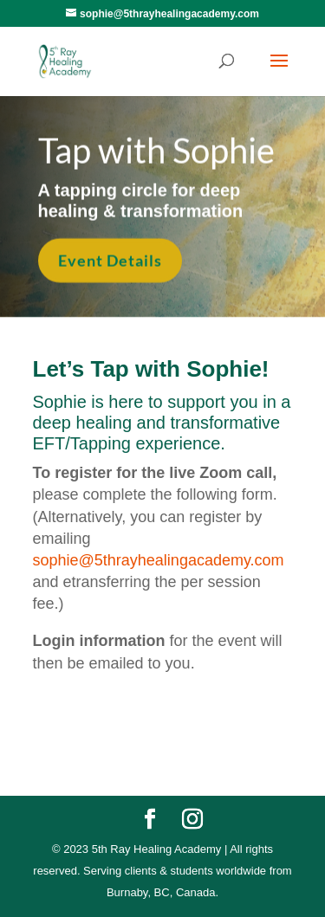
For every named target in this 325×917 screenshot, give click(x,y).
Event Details (110, 259)
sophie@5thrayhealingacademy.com (158, 560)
